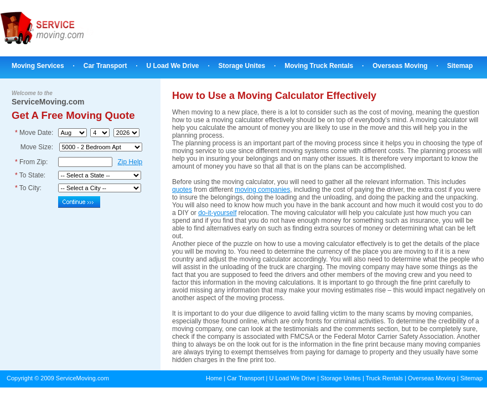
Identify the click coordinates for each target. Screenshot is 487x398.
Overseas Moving (399, 66)
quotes (182, 189)
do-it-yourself (217, 213)
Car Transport (105, 66)
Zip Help (130, 162)
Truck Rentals (384, 378)
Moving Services (38, 66)
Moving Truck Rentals (318, 66)
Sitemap (460, 66)
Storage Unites (242, 66)
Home (214, 378)
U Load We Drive (172, 66)
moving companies (262, 189)
